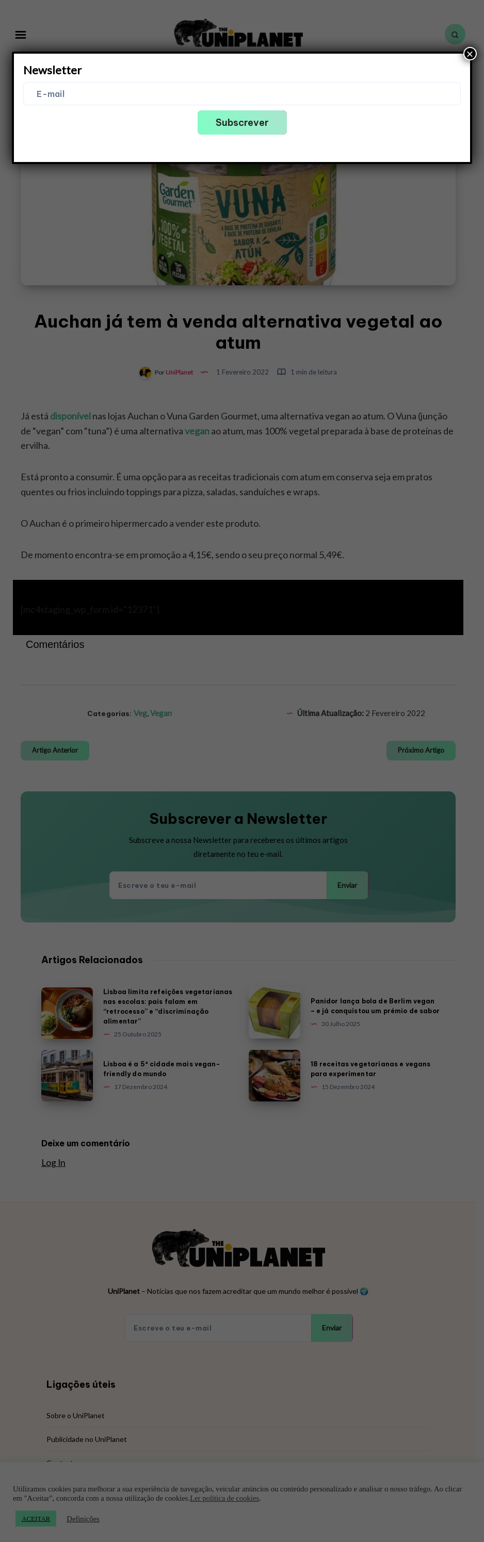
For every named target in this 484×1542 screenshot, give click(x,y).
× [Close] (470, 53)
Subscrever (242, 122)
